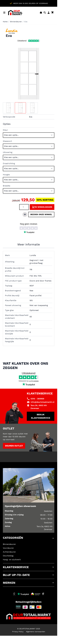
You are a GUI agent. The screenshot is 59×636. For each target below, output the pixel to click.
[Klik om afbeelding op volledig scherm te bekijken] (28, 73)
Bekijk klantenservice (40, 416)
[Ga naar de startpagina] (15, 13)
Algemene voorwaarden (35, 632)
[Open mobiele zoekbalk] (45, 13)
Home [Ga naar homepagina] (5, 22)
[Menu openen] (4, 12)
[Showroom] (41, 13)
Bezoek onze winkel (41, 214)
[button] (28, 538)
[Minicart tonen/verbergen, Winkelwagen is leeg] (52, 13)
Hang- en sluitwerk (12, 559)
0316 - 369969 (37, 399)
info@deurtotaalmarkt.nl (42, 402)
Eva (25, 22)
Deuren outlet (14, 445)
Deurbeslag (8, 556)
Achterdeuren (9, 552)
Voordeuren (8, 548)
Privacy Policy (17, 632)
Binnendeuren (16, 22)
